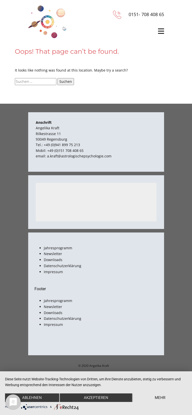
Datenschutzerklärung (62, 265)
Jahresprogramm (58, 248)
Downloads (53, 259)
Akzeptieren (96, 397)
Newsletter (53, 253)
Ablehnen (32, 397)
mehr (160, 397)
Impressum (53, 271)
